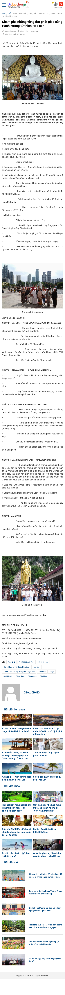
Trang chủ (6, 13)
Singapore (32, 676)
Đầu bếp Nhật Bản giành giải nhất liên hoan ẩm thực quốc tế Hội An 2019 (16, 832)
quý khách (7, 676)
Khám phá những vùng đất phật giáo (19, 672)
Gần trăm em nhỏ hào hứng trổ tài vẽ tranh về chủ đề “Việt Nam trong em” (47, 808)
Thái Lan (43, 676)
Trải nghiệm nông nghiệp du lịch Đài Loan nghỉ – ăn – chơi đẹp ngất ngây (16, 808)
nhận (52, 672)
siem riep (20, 676)
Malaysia (42, 672)
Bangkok (11, 662)
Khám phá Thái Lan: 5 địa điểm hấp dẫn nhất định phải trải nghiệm (47, 731)
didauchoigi (32, 692)
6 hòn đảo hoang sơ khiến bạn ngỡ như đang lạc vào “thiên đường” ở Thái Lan (15, 755)
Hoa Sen (36, 667)
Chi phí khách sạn (26, 662)
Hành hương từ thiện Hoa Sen (16, 667)
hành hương (43, 662)
